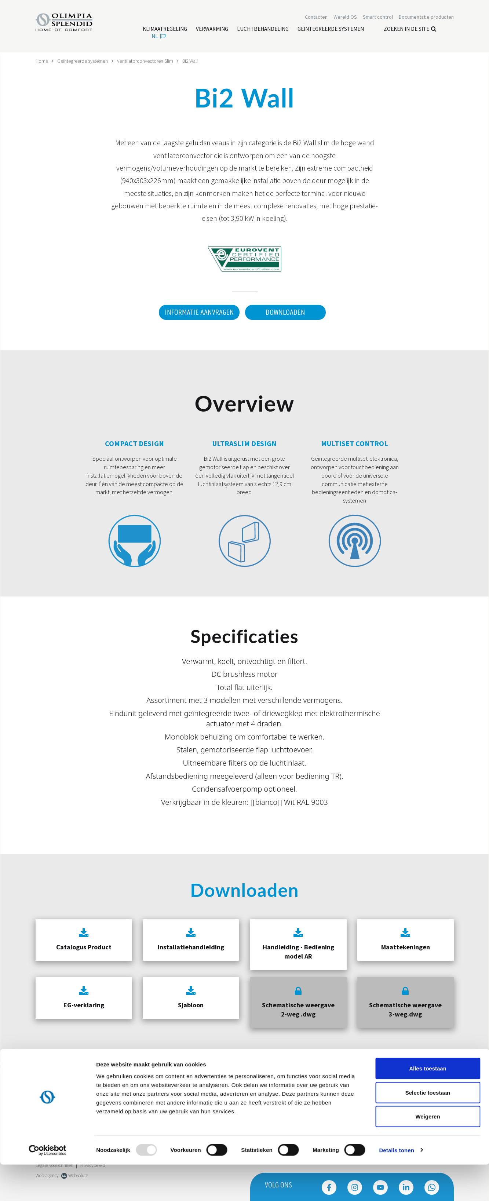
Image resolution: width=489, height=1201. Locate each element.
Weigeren (427, 1153)
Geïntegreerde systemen (83, 61)
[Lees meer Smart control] (378, 17)
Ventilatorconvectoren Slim (145, 61)
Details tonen (396, 1186)
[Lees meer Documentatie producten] (426, 17)
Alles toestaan (427, 1105)
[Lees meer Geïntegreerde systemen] (331, 29)
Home (42, 61)
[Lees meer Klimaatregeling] (165, 29)
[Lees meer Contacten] (316, 17)
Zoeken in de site (410, 29)
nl (158, 36)
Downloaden (285, 312)
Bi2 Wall (191, 61)
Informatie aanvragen (198, 312)
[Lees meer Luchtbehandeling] (263, 29)
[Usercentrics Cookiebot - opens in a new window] (47, 1186)
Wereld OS (345, 17)
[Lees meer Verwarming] (212, 29)
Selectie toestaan (427, 1129)
